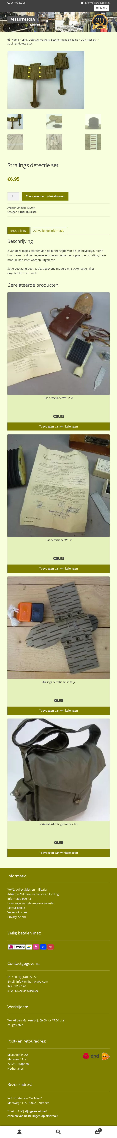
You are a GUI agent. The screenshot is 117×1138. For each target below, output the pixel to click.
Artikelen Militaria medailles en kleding (33, 894)
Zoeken (58, 1132)
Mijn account (19, 1132)
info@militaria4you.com (32, 981)
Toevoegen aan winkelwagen (45, 196)
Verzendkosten (17, 912)
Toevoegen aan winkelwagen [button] (58, 426)
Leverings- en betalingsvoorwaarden (31, 903)
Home (15, 39)
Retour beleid (16, 908)
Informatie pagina (19, 898)
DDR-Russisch (89, 39)
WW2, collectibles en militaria (27, 889)
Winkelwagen (90, 1129)
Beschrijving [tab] (18, 230)
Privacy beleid (16, 917)
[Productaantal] (13, 196)
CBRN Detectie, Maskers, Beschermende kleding (50, 39)
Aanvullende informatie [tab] (48, 230)
